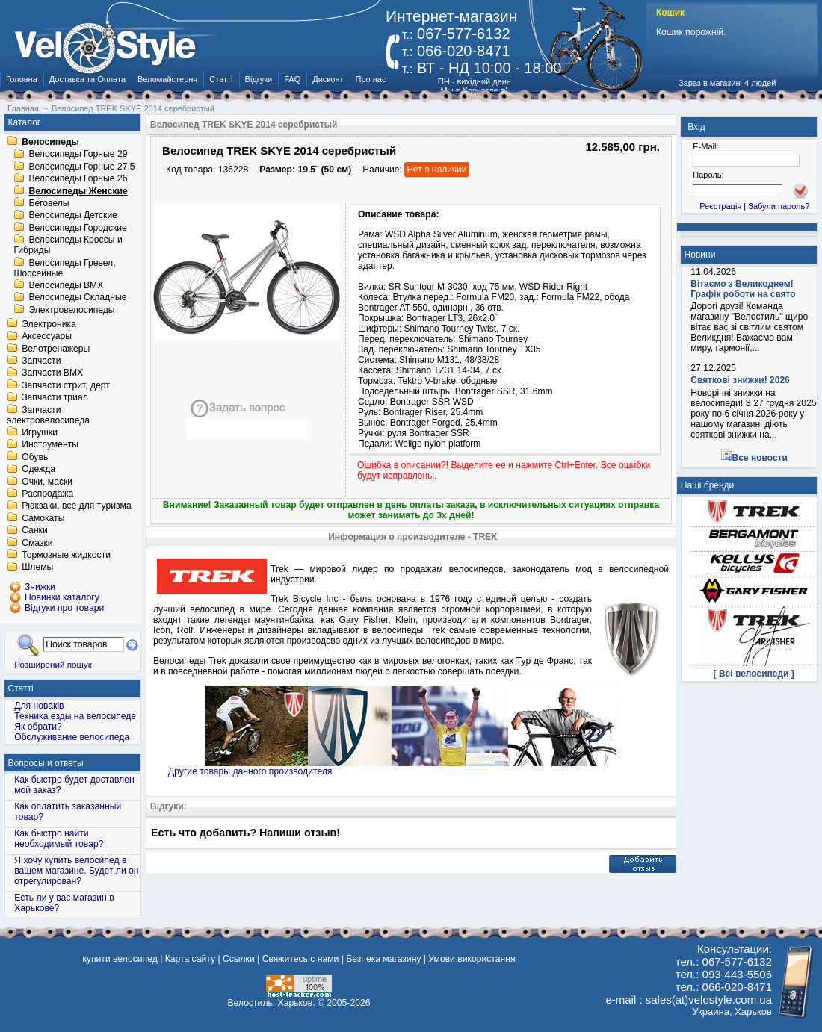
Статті (220, 79)
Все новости (760, 458)
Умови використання (471, 959)
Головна (21, 79)
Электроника (49, 324)
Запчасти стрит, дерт (66, 385)
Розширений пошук (53, 664)
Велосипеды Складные (77, 298)
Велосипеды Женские (77, 191)
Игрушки (40, 432)
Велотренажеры (56, 349)
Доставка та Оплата (87, 79)
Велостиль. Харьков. (271, 1003)
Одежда (38, 469)
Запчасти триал (55, 398)
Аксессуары (47, 337)
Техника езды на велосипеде (75, 716)
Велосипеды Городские (77, 228)
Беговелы (48, 203)
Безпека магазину (383, 959)
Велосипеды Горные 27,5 (81, 166)
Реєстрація (720, 206)
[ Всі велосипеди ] (754, 673)
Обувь (35, 457)
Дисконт (327, 79)
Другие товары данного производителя (250, 771)
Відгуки (259, 79)
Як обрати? (38, 726)
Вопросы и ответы (46, 763)
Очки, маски (47, 481)
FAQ (292, 79)
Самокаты (43, 518)
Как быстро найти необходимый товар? (58, 838)
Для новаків (39, 705)
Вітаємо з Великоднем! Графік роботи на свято (742, 289)
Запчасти (41, 360)
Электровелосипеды (71, 310)
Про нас (371, 79)
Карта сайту (190, 959)
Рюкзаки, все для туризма (76, 506)
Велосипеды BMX (65, 285)
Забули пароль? (778, 206)
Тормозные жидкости (66, 555)
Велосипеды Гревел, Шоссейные (64, 268)
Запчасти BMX (52, 373)
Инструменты (50, 445)
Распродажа (47, 493)
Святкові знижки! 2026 (740, 380)
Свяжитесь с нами (300, 959)
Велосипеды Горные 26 (77, 179)
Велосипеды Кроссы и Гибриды (67, 245)
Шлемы (37, 567)
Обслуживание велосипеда (71, 737)
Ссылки (239, 959)
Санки (35, 531)
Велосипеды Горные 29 (77, 154)
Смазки (37, 543)
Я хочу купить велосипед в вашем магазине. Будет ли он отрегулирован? (76, 870)
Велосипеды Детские (72, 216)
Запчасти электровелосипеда (48, 415)
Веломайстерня (167, 79)
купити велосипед (119, 959)
